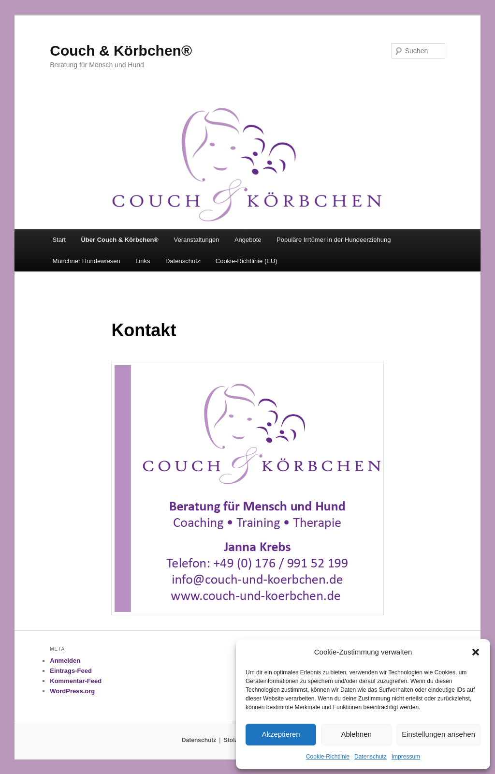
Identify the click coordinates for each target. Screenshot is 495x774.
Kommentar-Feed (76, 681)
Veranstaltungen (196, 239)
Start (58, 239)
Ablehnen (356, 734)
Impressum (406, 756)
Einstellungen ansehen (438, 734)
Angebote (248, 239)
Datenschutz (370, 756)
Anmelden (65, 660)
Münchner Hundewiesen (86, 261)
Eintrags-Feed (71, 670)
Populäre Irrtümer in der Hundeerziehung (334, 239)
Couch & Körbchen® (121, 51)
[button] (475, 652)
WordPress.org (72, 691)
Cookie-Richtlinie (327, 756)
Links (142, 261)
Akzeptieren (281, 734)
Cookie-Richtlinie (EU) (246, 261)
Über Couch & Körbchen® (120, 239)
